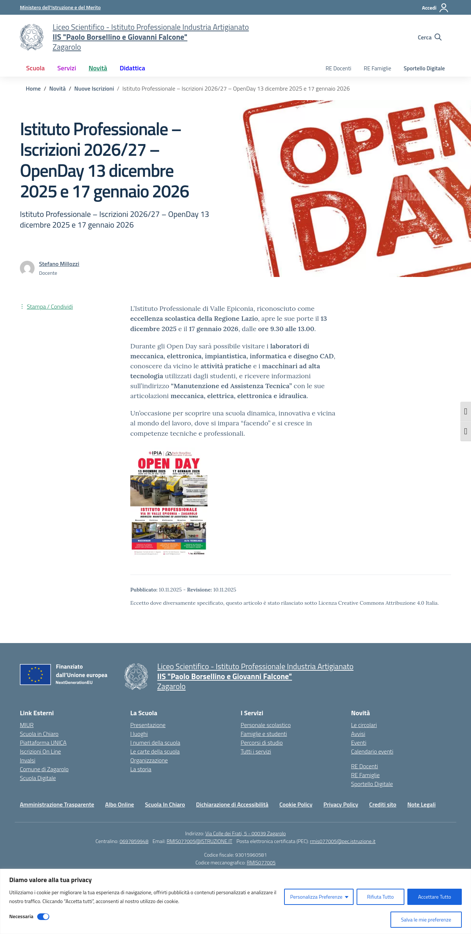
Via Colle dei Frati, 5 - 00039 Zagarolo (245, 833)
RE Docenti (338, 68)
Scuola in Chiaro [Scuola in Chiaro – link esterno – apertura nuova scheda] (39, 733)
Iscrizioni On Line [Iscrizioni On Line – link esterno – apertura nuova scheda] (40, 751)
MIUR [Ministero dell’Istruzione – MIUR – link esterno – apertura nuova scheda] (26, 724)
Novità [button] (98, 68)
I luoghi (139, 733)
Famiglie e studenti (264, 733)
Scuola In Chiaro (165, 804)
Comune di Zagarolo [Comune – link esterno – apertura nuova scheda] (44, 769)
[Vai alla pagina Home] (33, 88)
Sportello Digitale (424, 68)
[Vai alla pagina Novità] (57, 88)
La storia (140, 769)
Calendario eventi (372, 751)
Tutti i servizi (256, 751)
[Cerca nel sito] (429, 37)
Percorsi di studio (262, 742)
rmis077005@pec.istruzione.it (342, 841)
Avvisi (358, 733)
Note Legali (421, 804)
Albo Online (119, 804)
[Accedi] (435, 7)
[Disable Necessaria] (43, 916)
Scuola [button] (35, 68)
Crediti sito (382, 804)
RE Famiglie (378, 68)
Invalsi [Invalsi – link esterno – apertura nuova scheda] (27, 760)
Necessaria (21, 916)
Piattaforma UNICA (43, 742)
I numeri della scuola (155, 742)
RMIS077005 (261, 862)
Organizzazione (149, 760)
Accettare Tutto (434, 896)
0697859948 (134, 841)
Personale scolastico (266, 724)
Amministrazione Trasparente (57, 804)
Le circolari (364, 724)
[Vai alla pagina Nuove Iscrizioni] (94, 88)
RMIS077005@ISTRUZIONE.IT (200, 841)
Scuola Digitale (38, 777)
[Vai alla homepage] (31, 37)
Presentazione (148, 724)
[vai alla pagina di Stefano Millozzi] (59, 263)
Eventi (358, 742)
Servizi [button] (66, 68)
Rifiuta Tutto (380, 896)
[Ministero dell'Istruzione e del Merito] (60, 7)
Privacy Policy (340, 804)
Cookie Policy (295, 804)
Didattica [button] (132, 68)
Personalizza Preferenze (316, 896)
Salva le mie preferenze (426, 919)
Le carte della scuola (155, 751)
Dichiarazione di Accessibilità (232, 804)
